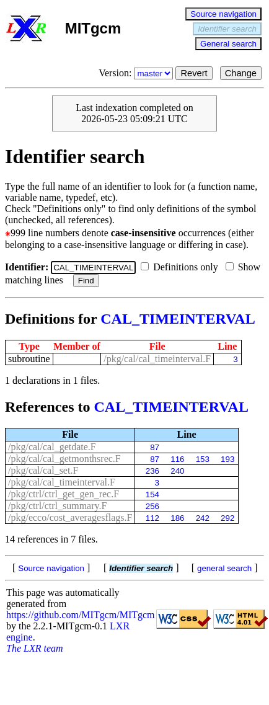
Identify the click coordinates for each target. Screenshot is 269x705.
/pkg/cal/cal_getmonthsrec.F (64, 458)
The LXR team (34, 648)
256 (152, 506)
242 (202, 518)
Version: (137, 73)
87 (154, 447)
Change (241, 73)
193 (227, 459)
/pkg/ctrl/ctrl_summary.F (57, 505)
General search (228, 43)
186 (177, 518)
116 (177, 459)
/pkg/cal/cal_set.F (43, 470)
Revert (193, 73)
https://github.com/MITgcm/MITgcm (80, 615)
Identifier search (227, 28)
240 (177, 471)
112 (152, 518)
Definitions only (182, 267)
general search (224, 568)
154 (152, 494)
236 (152, 471)
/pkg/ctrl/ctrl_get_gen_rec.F (63, 494)
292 (227, 518)
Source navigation (223, 14)
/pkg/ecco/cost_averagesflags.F (70, 517)
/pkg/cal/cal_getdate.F (52, 446)
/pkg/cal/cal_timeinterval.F (157, 358)
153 (202, 459)
